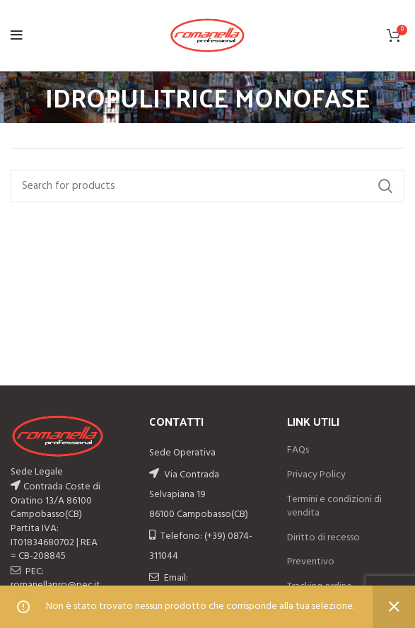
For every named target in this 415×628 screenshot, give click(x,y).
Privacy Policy (316, 475)
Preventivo (310, 562)
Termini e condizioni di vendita (334, 507)
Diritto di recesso (323, 538)
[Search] (207, 186)
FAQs (298, 450)
